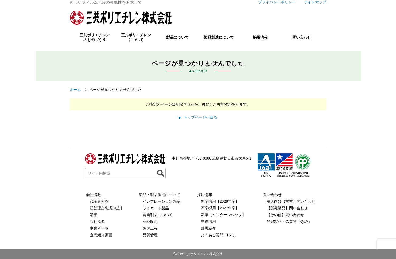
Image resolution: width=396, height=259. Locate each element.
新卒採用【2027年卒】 (220, 208)
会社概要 (97, 221)
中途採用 (208, 221)
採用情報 (260, 37)
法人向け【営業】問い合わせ (291, 201)
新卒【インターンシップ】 (223, 215)
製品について (177, 37)
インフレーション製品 (161, 201)
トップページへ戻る (200, 117)
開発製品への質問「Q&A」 (289, 221)
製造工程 (150, 228)
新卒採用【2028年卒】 (220, 201)
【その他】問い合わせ (285, 215)
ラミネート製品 (156, 208)
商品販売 (150, 221)
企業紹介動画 (101, 235)
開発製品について (158, 215)
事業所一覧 (99, 228)
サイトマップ (315, 2)
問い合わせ (301, 37)
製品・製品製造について (159, 195)
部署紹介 (208, 228)
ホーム (75, 89)
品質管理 (150, 235)
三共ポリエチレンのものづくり (95, 37)
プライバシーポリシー (277, 2)
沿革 (93, 215)
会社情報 (93, 195)
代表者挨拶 (99, 201)
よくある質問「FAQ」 (219, 235)
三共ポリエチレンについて (136, 37)
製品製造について (219, 37)
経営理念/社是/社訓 (106, 208)
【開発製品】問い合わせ (287, 208)
